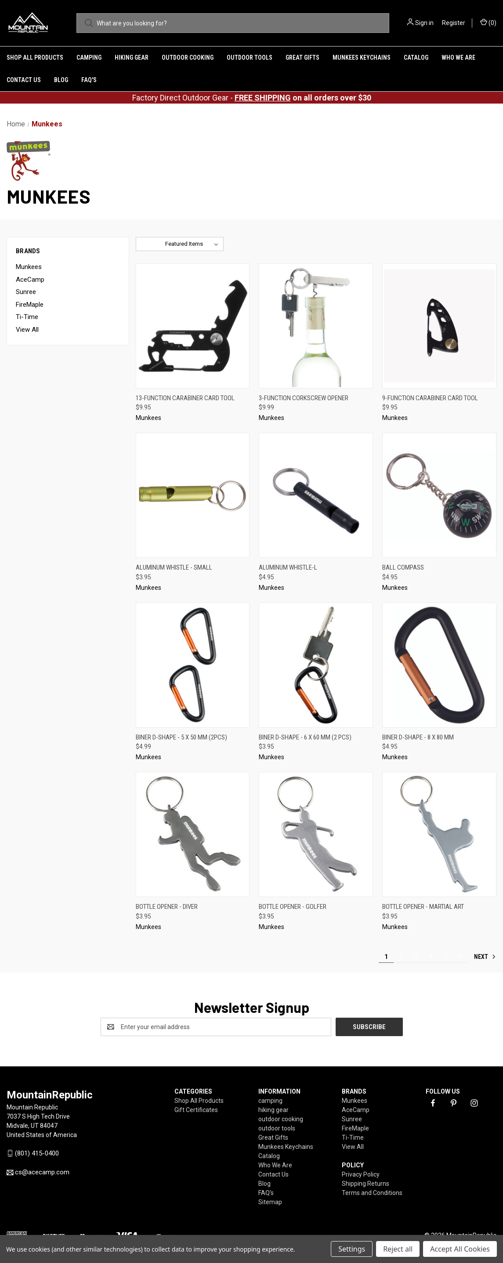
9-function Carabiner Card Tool (430, 398)
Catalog (416, 57)
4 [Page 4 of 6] (431, 956)
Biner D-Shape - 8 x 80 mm (418, 737)
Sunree (26, 292)
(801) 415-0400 (37, 1153)
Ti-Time (27, 317)
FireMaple (29, 305)
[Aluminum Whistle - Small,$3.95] (193, 495)
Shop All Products (35, 57)
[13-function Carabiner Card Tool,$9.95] (193, 326)
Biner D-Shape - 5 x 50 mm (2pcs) (181, 737)
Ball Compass (403, 567)
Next (485, 956)
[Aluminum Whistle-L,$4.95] (316, 495)
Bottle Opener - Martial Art (423, 907)
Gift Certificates (196, 1109)
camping (88, 57)
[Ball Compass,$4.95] (439, 495)
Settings (351, 1249)
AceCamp (30, 279)
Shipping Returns (365, 1183)
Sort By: (150, 243)
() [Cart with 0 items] (488, 22)
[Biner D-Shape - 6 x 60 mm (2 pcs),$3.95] (316, 665)
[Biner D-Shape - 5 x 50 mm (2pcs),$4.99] (193, 665)
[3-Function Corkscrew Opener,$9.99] (316, 326)
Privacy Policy (361, 1174)
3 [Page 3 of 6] (416, 956)
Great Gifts (302, 57)
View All (27, 330)
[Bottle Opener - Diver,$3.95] (193, 834)
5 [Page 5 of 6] (446, 956)
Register (453, 22)
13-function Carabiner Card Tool (185, 398)
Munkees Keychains (362, 57)
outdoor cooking (188, 57)
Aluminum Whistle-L (288, 567)
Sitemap (270, 1202)
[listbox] (193, 244)
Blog (61, 79)
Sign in (424, 22)
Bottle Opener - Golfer (292, 907)
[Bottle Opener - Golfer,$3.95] (316, 834)
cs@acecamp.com (42, 1172)
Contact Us (24, 79)
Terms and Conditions (372, 1192)
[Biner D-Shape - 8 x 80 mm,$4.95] (439, 665)
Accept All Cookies (460, 1249)
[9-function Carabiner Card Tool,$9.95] (439, 326)
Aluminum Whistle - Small (174, 567)
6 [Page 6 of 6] (461, 956)
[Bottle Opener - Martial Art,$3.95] (439, 834)
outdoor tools (249, 57)
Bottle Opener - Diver (167, 907)
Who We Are (458, 57)
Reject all (398, 1249)
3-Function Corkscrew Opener (303, 398)
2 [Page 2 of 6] (401, 956)
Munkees (29, 267)
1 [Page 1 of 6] (386, 956)
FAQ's (89, 79)
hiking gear (131, 57)
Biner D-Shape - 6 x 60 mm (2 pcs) (305, 737)
